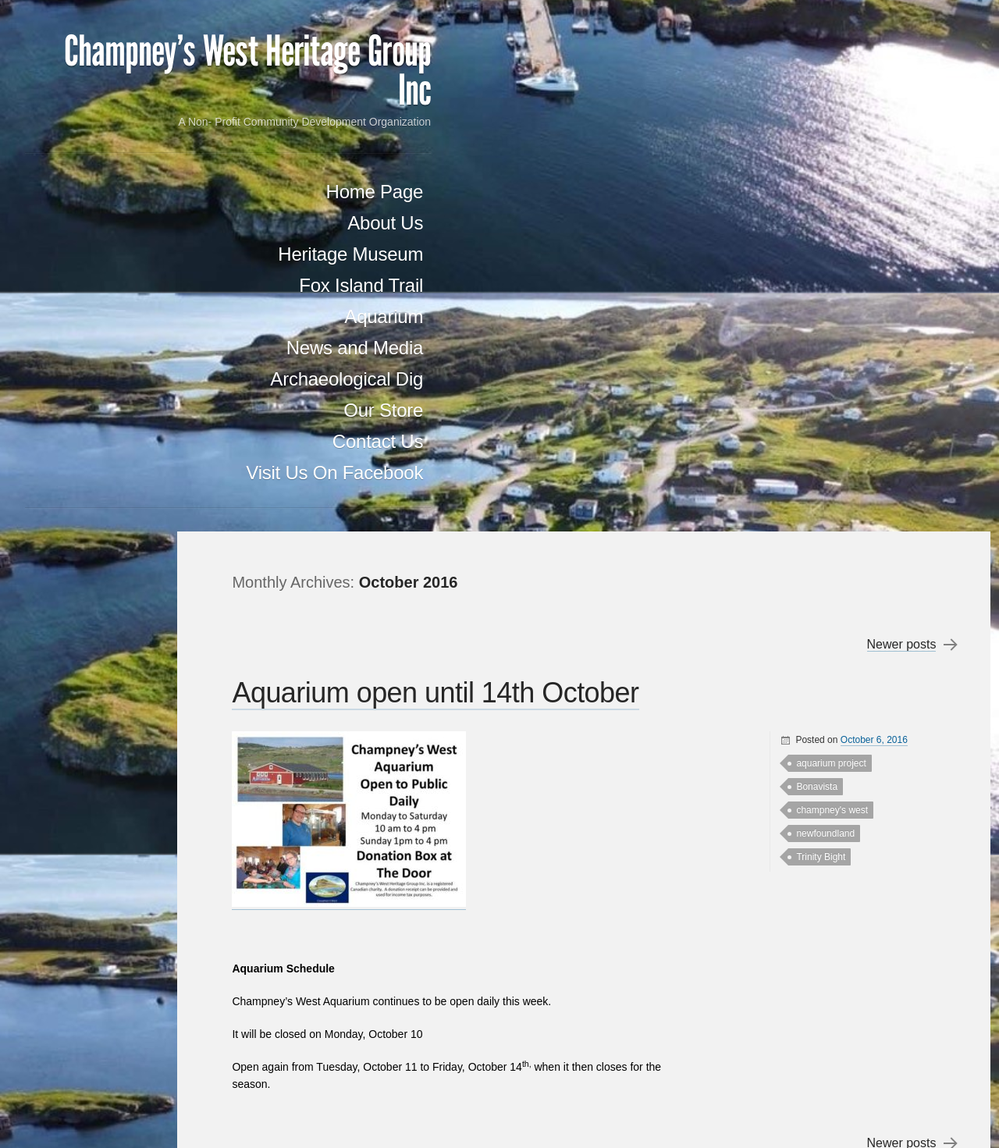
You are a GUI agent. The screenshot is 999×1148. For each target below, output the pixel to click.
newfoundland (822, 302)
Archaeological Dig (122, 440)
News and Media (130, 409)
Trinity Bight (817, 325)
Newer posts (898, 113)
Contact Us (153, 503)
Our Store (159, 471)
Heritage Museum (126, 315)
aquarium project (827, 231)
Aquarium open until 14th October (496, 161)
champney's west (829, 278)
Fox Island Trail (137, 346)
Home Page (150, 253)
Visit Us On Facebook (125, 534)
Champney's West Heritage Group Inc (128, 98)
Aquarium (159, 378)
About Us (161, 284)
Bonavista (813, 255)
